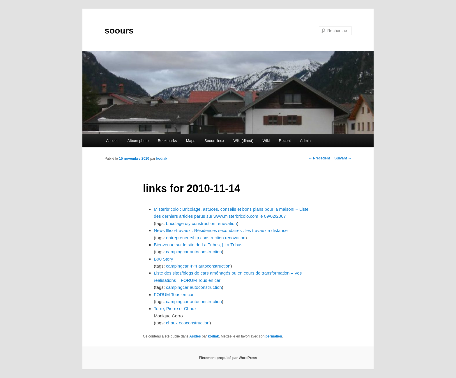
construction (203, 223)
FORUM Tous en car (173, 294)
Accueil (112, 140)
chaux (172, 322)
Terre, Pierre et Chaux (175, 308)
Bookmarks (167, 140)
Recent (285, 140)
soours (119, 30)
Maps (190, 140)
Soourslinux (214, 140)
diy (187, 223)
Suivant (342, 158)
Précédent (319, 158)
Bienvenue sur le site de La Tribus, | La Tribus (198, 244)
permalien (274, 336)
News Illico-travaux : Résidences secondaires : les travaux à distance (220, 230)
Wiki (266, 140)
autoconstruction (206, 251)
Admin (305, 140)
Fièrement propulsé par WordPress (228, 358)
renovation (227, 223)
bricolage (175, 223)
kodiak (161, 159)
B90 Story (163, 258)
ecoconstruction (194, 322)
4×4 (193, 265)
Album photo (138, 140)
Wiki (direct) (243, 140)
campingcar (177, 251)
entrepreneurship (182, 237)
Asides (195, 336)
